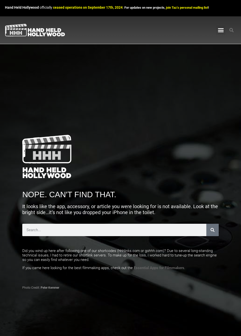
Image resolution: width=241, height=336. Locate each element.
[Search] (212, 230)
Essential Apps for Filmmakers (159, 268)
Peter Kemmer (50, 287)
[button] (221, 30)
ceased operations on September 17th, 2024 (88, 7)
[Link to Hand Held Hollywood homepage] (35, 30)
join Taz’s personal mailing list (187, 7)
